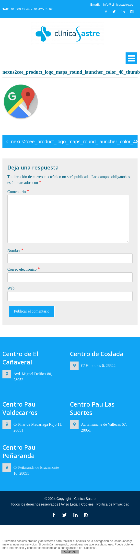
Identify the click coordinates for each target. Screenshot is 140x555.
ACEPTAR (70, 551)
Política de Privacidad (112, 504)
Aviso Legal (70, 504)
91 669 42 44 (20, 9)
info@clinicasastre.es (118, 4)
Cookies (87, 504)
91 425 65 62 (43, 9)
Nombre (15, 250)
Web (10, 288)
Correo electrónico (23, 269)
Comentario (18, 191)
